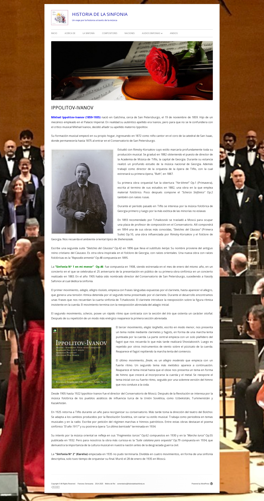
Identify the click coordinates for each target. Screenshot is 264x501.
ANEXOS (174, 33)
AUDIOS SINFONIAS (151, 33)
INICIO (54, 33)
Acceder (56, 487)
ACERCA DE (70, 33)
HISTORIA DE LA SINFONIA (99, 14)
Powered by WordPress (202, 484)
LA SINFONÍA (89, 33)
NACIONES (130, 33)
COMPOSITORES (109, 33)
